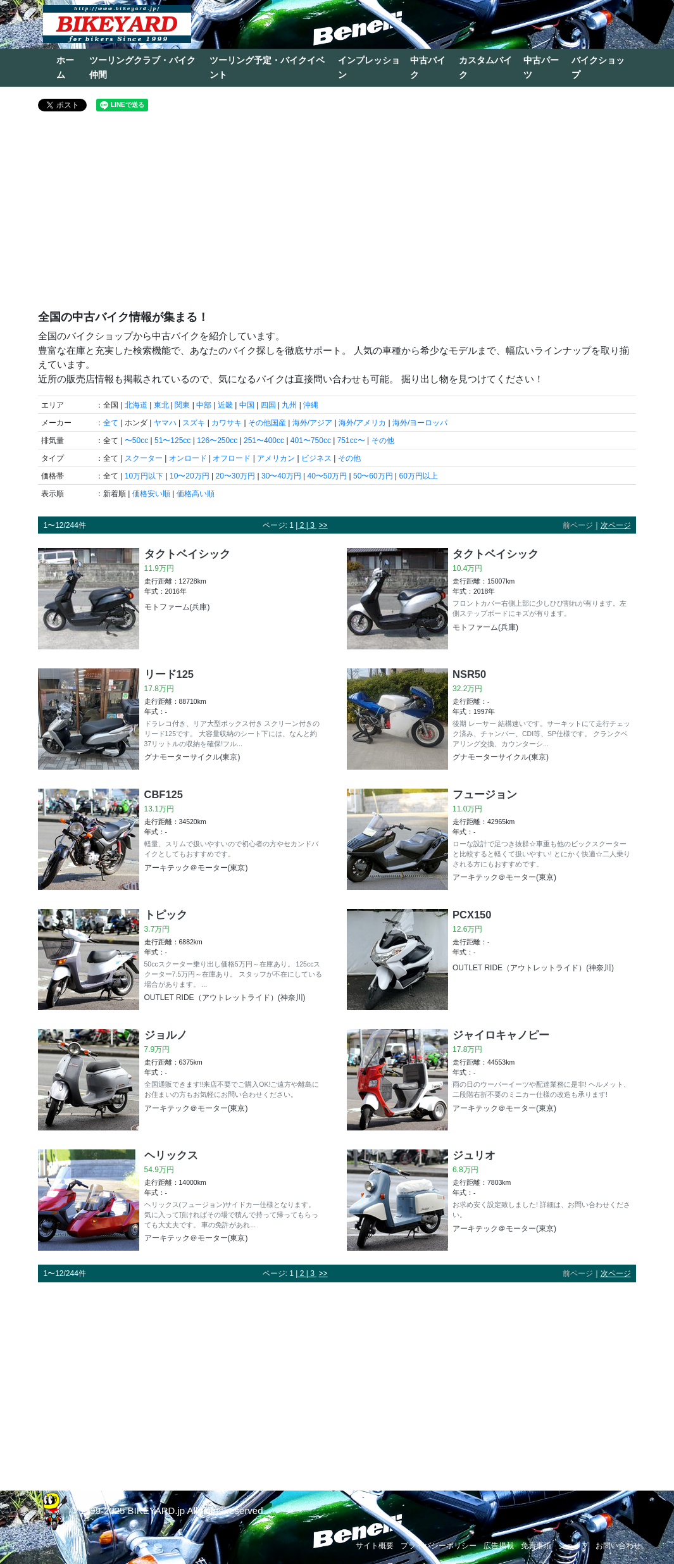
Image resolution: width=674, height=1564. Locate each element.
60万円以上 (418, 476)
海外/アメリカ (362, 422)
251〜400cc (264, 440)
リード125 (169, 674)
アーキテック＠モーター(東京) (196, 867)
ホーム (65, 67)
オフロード (232, 458)
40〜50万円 (327, 476)
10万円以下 (144, 476)
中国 (246, 405)
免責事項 (536, 1545)
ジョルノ (165, 1035)
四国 (268, 405)
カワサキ (226, 422)
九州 (289, 405)
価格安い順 (151, 493)
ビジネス (316, 458)
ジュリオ (474, 1155)
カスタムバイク (485, 67)
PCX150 (471, 914)
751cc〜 (351, 440)
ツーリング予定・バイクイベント (267, 67)
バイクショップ (598, 67)
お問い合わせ (618, 1545)
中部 (203, 405)
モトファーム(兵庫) (177, 607)
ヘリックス (171, 1155)
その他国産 (267, 422)
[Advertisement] (337, 215)
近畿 (225, 405)
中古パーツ (541, 67)
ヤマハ (165, 422)
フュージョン (484, 794)
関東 (182, 405)
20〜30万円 (235, 476)
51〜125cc (172, 440)
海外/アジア (312, 422)
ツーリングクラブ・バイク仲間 (142, 67)
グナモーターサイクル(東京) (192, 757)
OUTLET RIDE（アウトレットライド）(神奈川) (225, 997)
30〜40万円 (281, 476)
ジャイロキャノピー (500, 1035)
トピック (165, 914)
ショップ (573, 1545)
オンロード (188, 458)
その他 (382, 440)
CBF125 (163, 794)
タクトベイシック (187, 554)
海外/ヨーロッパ (419, 422)
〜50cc (136, 440)
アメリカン (276, 458)
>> (323, 525)
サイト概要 (375, 1545)
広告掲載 (499, 1545)
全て (110, 422)
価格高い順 (196, 493)
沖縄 (310, 405)
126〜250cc (217, 440)
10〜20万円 (189, 476)
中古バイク (428, 67)
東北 (161, 405)
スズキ (193, 422)
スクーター (144, 458)
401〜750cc (310, 440)
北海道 (136, 405)
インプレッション (369, 67)
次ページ (616, 525)
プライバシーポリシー (439, 1545)
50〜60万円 (373, 476)
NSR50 (469, 674)
